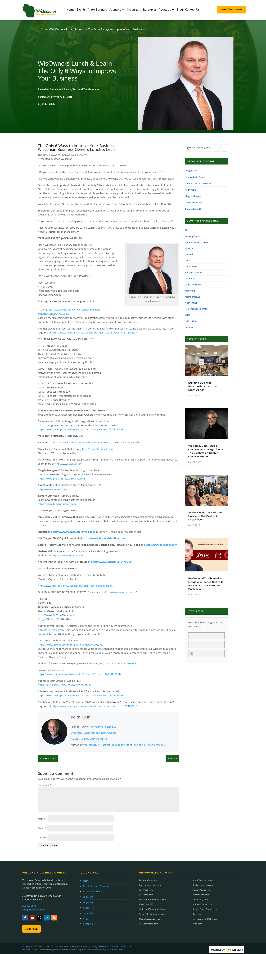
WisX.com (197, 923)
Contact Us (192, 9)
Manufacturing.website (151, 918)
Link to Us (126, 946)
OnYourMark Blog (194, 202)
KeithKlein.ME (146, 904)
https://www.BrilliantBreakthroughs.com (61, 478)
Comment (44, 785)
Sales (187, 314)
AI (186, 230)
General (189, 254)
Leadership (190, 278)
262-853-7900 (29, 905)
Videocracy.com (200, 899)
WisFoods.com (146, 894)
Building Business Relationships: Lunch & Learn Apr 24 (202, 386)
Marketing (190, 290)
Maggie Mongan (193, 196)
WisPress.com (146, 889)
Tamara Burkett (193, 208)
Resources (149, 9)
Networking (191, 302)
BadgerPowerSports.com (204, 909)
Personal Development (86, 89)
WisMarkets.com (200, 894)
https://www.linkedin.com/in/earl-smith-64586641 (80, 442)
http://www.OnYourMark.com (56, 615)
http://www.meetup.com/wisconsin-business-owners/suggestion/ (75, 585)
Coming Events (192, 236)
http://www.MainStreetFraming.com (73, 531)
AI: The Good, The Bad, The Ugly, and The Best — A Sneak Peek (205, 516)
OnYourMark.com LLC (103, 726)
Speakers (189, 326)
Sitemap (115, 946)
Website (42, 837)
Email (42, 828)
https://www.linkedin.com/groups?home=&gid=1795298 (70, 644)
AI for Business (97, 9)
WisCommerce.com (148, 923)
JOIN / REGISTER (231, 9)
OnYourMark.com (148, 880)
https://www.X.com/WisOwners (116, 663)
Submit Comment (48, 845)
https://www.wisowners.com (119, 592)
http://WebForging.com (51, 630)
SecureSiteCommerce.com (152, 914)
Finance (189, 248)
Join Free (31, 929)
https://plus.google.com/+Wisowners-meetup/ (64, 685)
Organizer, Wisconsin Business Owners (93, 732)
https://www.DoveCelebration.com (104, 538)
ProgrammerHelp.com (150, 884)
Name (42, 818)
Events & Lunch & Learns (96, 886)
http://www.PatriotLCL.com (67, 555)
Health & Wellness (194, 272)
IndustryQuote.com (202, 904)
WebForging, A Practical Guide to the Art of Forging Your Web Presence (123, 744)
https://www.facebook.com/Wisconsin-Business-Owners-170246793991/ (79, 674)
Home (70, 9)
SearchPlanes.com (201, 889)
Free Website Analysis (196, 176)
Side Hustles (191, 320)
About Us (165, 9)
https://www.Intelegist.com (160, 544)
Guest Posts (191, 266)
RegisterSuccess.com (202, 884)
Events (81, 9)
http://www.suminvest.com (53, 489)
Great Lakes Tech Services (198, 183)
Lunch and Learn (60, 89)
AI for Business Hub (93, 891)
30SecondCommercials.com (152, 899)
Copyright (27, 946)
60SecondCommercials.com (152, 909)
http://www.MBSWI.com (68, 463)
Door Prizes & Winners (196, 242)
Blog (180, 9)
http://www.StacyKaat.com (97, 449)
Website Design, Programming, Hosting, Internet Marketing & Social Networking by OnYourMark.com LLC (74, 949)
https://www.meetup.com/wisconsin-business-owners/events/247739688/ (80, 429)
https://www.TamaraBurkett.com (57, 504)
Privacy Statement (100, 946)
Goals (188, 260)
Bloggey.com (191, 170)
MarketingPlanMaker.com (205, 918)
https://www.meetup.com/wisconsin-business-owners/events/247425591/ (94, 332)
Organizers (134, 9)
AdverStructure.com (202, 880)
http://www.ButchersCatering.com (111, 561)
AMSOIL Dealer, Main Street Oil (89, 738)
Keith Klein (81, 717)
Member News (192, 296)
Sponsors (115, 9)
